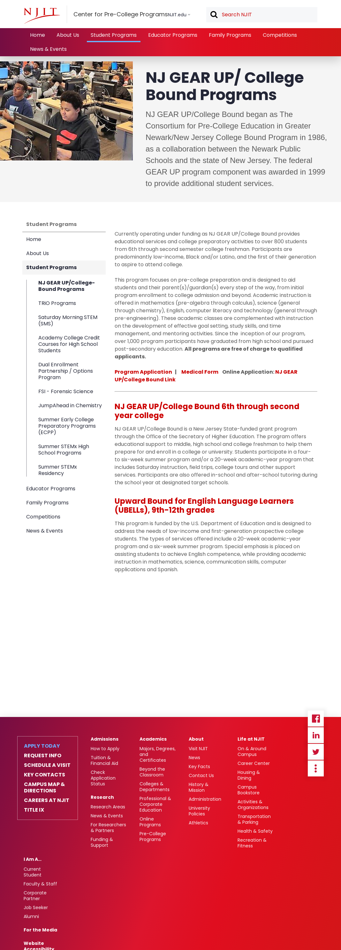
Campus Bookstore (249, 790)
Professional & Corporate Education (155, 804)
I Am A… (33, 859)
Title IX (34, 810)
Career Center (254, 763)
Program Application (143, 372)
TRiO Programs (57, 303)
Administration (205, 799)
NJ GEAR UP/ (141, 406)
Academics (153, 739)
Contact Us (201, 775)
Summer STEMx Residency (57, 470)
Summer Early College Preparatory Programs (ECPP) (67, 426)
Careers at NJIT (46, 800)
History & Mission (198, 787)
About (196, 739)
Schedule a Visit (47, 765)
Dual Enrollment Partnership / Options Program (65, 371)
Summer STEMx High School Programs (63, 449)
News (194, 757)
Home (37, 35)
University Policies (199, 811)
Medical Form (199, 372)
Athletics (198, 823)
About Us (68, 35)
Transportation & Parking (254, 819)
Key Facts (199, 766)
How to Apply (105, 748)
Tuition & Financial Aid (104, 760)
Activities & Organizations (253, 804)
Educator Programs (172, 35)
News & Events (48, 49)
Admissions (104, 739)
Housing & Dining (249, 775)
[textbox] (261, 14)
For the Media (40, 930)
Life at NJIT (251, 739)
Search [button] (213, 15)
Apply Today (42, 746)
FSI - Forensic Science (65, 391)
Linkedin (316, 735)
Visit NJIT (198, 748)
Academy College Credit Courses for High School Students (69, 344)
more (316, 768)
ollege (181, 406)
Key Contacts (44, 775)
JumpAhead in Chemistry (70, 405)
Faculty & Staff (40, 884)
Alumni (31, 916)
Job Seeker (36, 907)
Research (102, 797)
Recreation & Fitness (252, 843)
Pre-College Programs (153, 836)
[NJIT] (42, 16)
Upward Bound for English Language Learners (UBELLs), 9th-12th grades (204, 505)
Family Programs (230, 35)
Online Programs (150, 822)
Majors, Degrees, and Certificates (158, 754)
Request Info (42, 755)
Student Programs (114, 35)
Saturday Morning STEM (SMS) (67, 320)
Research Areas (108, 807)
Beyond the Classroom (152, 772)
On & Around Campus (252, 751)
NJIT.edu (177, 15)
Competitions (280, 35)
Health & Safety (255, 831)
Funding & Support (102, 842)
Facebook (316, 719)
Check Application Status (103, 778)
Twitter (316, 752)
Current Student (33, 872)
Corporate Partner (35, 895)
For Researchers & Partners (108, 827)
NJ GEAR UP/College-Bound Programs (66, 286)
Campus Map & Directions (44, 787)
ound (209, 406)
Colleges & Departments (155, 786)
